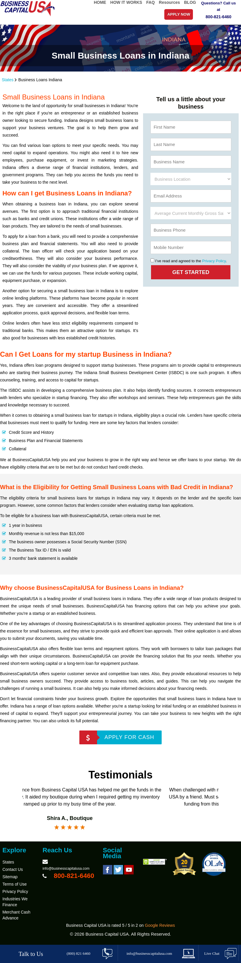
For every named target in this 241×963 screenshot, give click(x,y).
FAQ (150, 2)
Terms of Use (14, 884)
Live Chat (211, 953)
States (8, 79)
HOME (100, 2)
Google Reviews (160, 925)
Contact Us (12, 869)
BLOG (190, 2)
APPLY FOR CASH (129, 737)
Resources (169, 2)
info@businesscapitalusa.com (65, 868)
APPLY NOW (178, 14)
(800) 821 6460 (78, 953)
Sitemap (9, 876)
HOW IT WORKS (126, 2)
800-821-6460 (218, 16)
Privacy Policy (214, 261)
